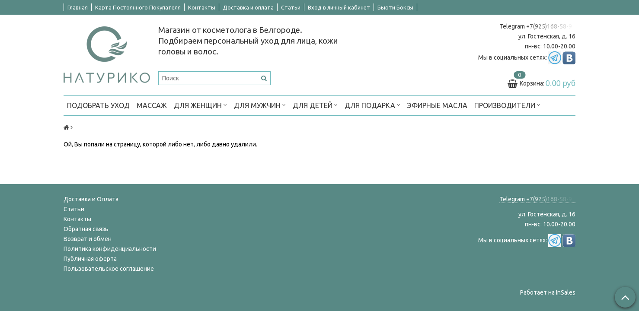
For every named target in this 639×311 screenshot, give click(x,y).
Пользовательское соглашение (109, 268)
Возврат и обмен (88, 238)
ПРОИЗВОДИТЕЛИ (507, 104)
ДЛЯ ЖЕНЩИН (200, 104)
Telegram (512, 26)
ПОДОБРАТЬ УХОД (98, 105)
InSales (565, 292)
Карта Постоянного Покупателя (138, 7)
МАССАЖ (152, 105)
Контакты (201, 7)
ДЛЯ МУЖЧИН (260, 104)
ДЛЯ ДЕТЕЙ (315, 104)
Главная (77, 7)
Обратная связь (86, 228)
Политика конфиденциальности (110, 248)
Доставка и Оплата (91, 199)
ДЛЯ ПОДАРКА (372, 104)
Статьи (290, 7)
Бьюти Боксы (395, 7)
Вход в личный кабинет (339, 7)
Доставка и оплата (248, 7)
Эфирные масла (437, 105)
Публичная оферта (90, 258)
